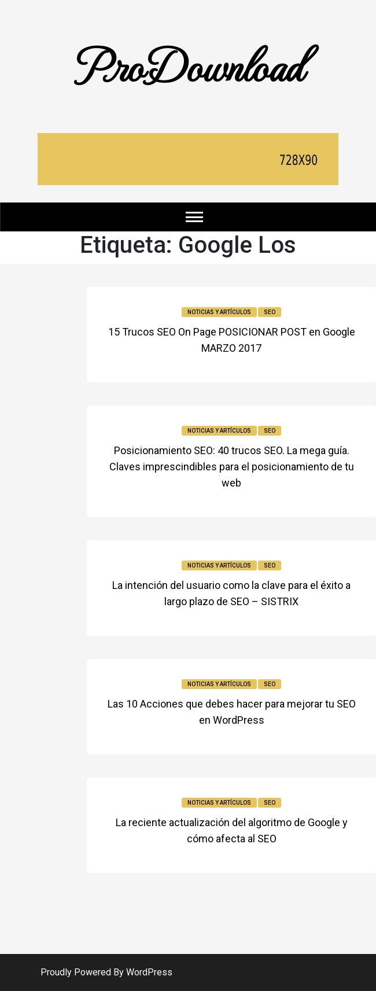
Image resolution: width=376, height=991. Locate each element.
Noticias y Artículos (219, 312)
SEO (269, 312)
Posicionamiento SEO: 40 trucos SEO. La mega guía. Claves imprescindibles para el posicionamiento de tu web (231, 466)
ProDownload (188, 64)
